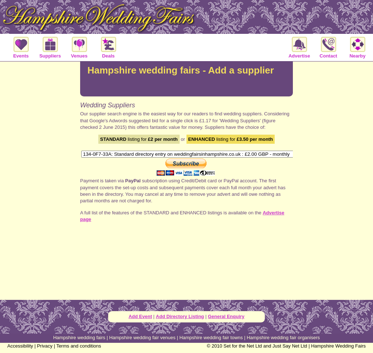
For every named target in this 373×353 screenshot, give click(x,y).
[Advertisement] (40, 180)
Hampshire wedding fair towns (211, 337)
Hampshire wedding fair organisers (283, 337)
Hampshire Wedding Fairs (338, 346)
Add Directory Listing (180, 316)
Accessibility (20, 346)
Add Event (140, 316)
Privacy (44, 346)
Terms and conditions (78, 346)
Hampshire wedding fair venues (142, 337)
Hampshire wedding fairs (79, 337)
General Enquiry (226, 316)
